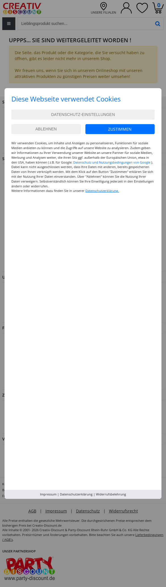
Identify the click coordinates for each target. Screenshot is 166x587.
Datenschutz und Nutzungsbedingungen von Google (111, 162)
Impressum (48, 494)
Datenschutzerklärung (76, 494)
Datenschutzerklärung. (102, 190)
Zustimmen (120, 129)
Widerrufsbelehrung (111, 494)
